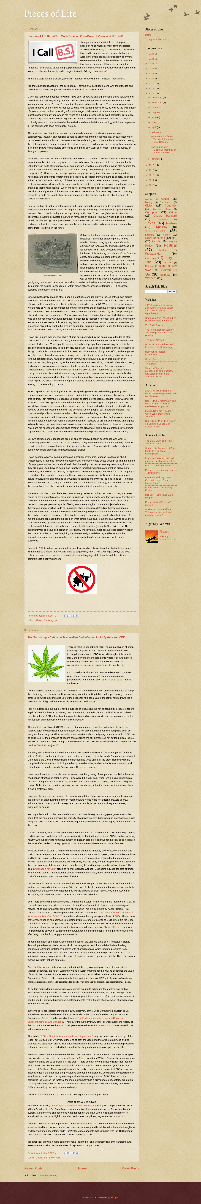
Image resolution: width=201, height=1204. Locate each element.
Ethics (150, 223)
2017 (152, 165)
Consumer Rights (162, 209)
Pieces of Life (50, 13)
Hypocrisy (161, 226)
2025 (152, 58)
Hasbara (171, 223)
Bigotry (148, 202)
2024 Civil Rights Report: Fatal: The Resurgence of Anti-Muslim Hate (161, 393)
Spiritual (165, 274)
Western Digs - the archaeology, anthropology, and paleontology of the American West (159, 372)
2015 (152, 175)
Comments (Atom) (47, 1175)
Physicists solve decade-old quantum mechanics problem (160, 459)
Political (170, 245)
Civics (149, 205)
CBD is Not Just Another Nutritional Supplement (66, 1036)
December (157, 97)
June (154, 117)
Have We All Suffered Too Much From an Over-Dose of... (162, 139)
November (157, 102)
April (154, 127)
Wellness (55, 1157)
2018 (152, 93)
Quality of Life (43, 1157)
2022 (152, 73)
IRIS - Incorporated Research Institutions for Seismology (160, 345)
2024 (152, 63)
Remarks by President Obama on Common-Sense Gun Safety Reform (160, 424)
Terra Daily (150, 363)
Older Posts (130, 1168)
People (156, 241)
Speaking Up (50, 620)
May (154, 122)
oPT (174, 237)
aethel (166, 532)
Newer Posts (33, 1168)
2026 (152, 53)
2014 (152, 180)
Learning (149, 235)
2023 (152, 68)
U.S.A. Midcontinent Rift (157, 465)
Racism (167, 262)
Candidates (165, 202)
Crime (173, 212)
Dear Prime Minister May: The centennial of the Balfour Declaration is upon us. (160, 404)
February (156, 132)
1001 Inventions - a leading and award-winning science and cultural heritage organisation (159, 309)
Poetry (170, 242)
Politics (162, 250)
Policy (149, 245)
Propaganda (152, 253)
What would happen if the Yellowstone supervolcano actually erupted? (158, 512)
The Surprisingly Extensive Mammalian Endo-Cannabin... (163, 150)
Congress (171, 205)
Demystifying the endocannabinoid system (73, 1105)
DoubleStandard (162, 219)
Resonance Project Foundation (155, 353)
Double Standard (165, 215)
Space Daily (151, 359)
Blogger (115, 1197)
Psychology (150, 258)
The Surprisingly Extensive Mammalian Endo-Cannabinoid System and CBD (76, 637)
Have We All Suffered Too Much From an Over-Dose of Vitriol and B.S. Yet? (75, 36)
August (155, 112)
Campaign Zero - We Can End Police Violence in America (160, 319)
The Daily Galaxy (154, 325)
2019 (152, 88)
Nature (166, 235)
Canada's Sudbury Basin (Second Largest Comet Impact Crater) (158, 480)
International (155, 231)
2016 (152, 170)
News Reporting (155, 237)
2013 (152, 185)
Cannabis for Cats (45, 868)
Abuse (39, 620)
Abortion (149, 199)
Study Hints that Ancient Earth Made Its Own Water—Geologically (160, 451)
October (156, 107)
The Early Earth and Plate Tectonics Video (158, 442)
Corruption (151, 212)
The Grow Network (155, 340)
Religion (149, 266)
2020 (152, 83)
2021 (152, 78)
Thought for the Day (155, 39)
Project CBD (105, 1025)
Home (82, 1168)
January (156, 159)
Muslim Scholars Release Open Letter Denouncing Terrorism (158, 414)
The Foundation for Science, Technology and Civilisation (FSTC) (159, 333)
